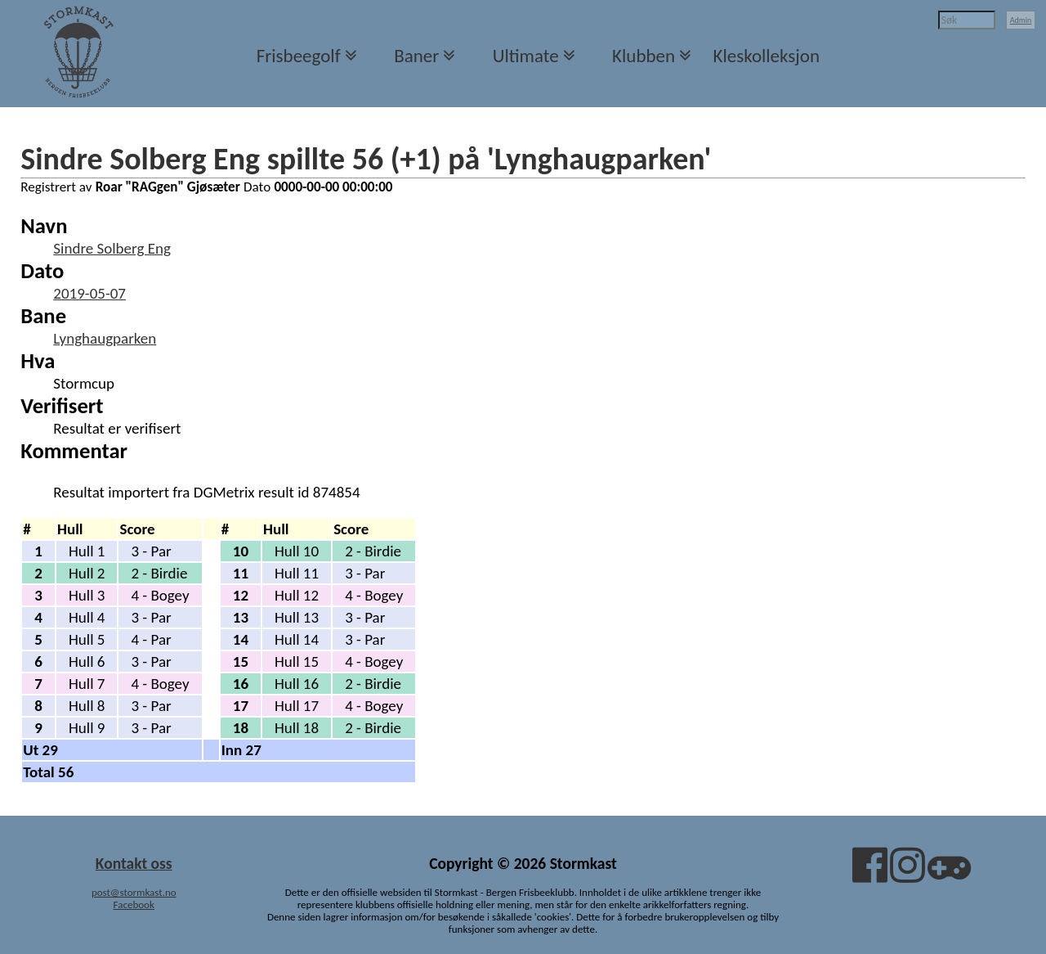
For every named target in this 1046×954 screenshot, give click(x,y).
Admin (1021, 20)
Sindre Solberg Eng (112, 248)
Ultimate (526, 55)
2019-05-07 (89, 293)
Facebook (134, 904)
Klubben (643, 55)
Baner (416, 55)
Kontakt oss (134, 863)
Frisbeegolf (299, 55)
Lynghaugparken (104, 338)
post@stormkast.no (134, 892)
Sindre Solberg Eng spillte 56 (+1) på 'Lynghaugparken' (365, 159)
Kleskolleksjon (766, 55)
